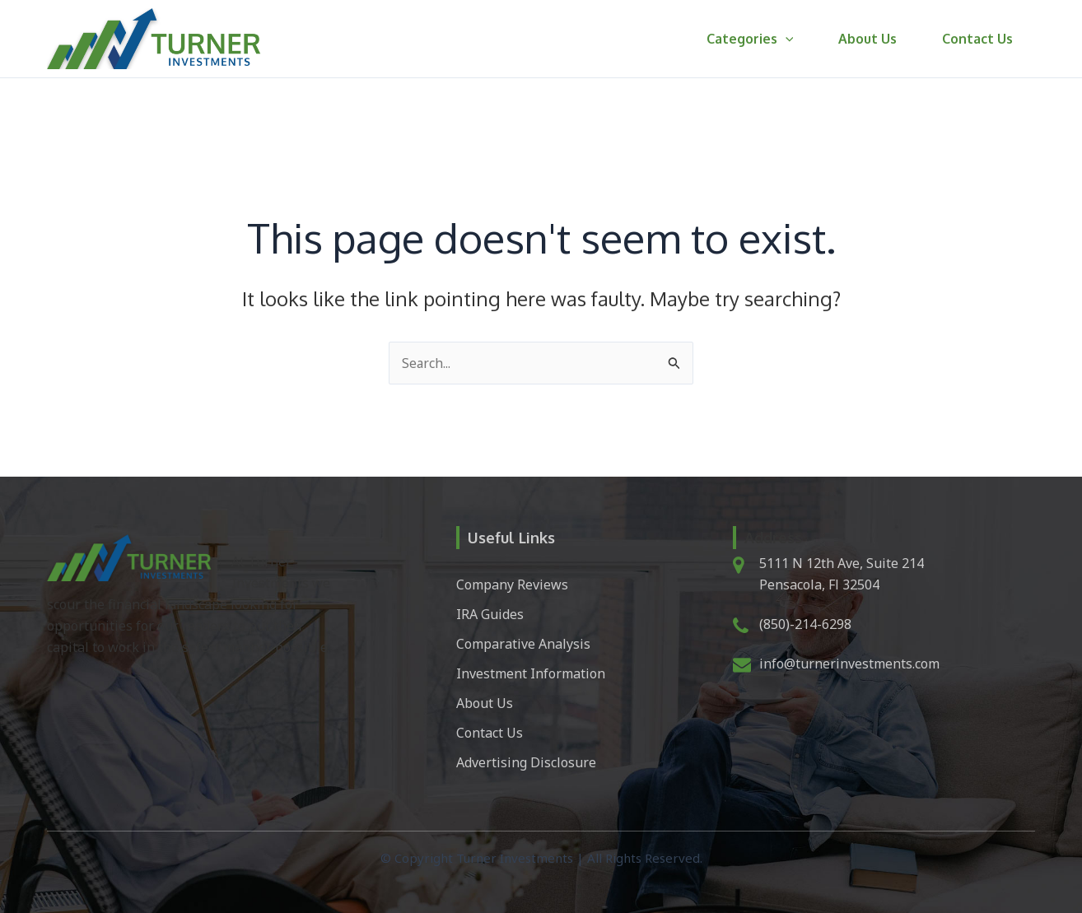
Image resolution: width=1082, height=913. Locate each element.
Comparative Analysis (523, 644)
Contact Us (979, 38)
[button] (799, 38)
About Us (875, 38)
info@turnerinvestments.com (849, 663)
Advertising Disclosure (526, 762)
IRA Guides (490, 614)
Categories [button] (763, 38)
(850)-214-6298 (805, 624)
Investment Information (530, 673)
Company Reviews (512, 584)
